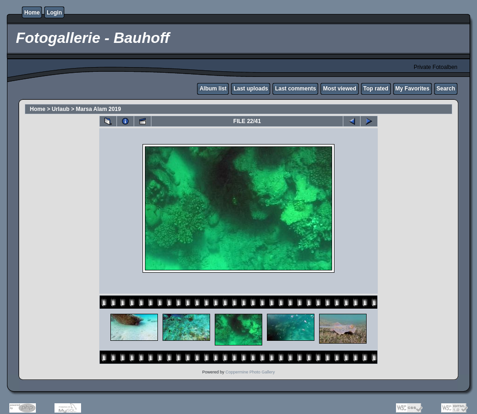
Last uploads (250, 88)
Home (32, 12)
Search (445, 88)
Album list (212, 88)
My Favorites (412, 88)
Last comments (295, 88)
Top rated (375, 88)
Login (54, 12)
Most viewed (339, 88)
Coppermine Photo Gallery (250, 372)
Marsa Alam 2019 (98, 109)
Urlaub (60, 109)
